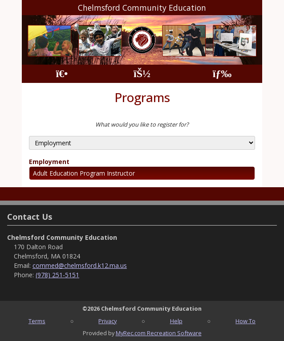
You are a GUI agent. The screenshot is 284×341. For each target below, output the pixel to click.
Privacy (107, 321)
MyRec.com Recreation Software (159, 333)
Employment (49, 161)
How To (245, 321)
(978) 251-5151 (57, 275)
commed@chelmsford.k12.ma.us (79, 265)
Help (176, 321)
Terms (36, 321)
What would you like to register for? (142, 124)
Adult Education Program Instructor (84, 173)
